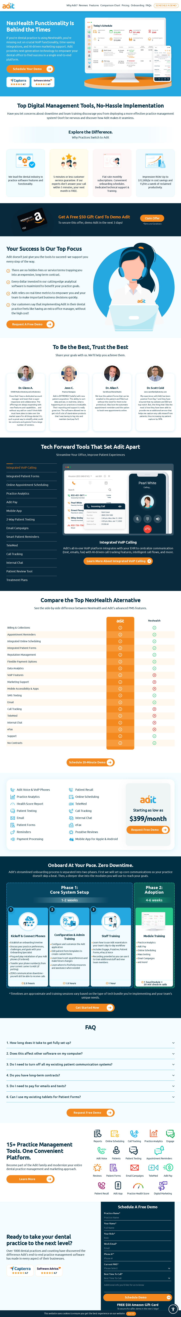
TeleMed (31, 544)
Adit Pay (31, 501)
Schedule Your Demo (27, 69)
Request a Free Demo (27, 324)
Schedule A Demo (166, 5)
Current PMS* (111, 1264)
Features (94, 5)
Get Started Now (87, 1008)
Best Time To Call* (113, 1274)
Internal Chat (31, 562)
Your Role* (109, 1233)
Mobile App (31, 510)
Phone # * (109, 1254)
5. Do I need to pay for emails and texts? (36, 1086)
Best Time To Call (113, 1278)
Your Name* (110, 1223)
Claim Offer (152, 218)
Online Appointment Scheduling (31, 484)
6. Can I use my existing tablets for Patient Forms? (43, 1097)
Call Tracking (31, 553)
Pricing (125, 5)
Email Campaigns (31, 527)
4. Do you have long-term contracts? (33, 1075)
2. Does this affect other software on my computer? (44, 1053)
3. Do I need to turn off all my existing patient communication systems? (59, 1064)
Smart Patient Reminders (31, 536)
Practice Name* (112, 1213)
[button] (173, 1309)
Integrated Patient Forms (31, 475)
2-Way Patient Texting (31, 518)
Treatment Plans (31, 579)
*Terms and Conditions (152, 224)
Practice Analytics (31, 492)
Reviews (83, 5)
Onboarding (137, 5)
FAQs (149, 5)
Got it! (131, 1313)
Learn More (27, 1179)
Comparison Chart (110, 5)
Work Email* (110, 1244)
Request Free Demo (145, 830)
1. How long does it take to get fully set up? (38, 1043)
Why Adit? (72, 5)
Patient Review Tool (31, 570)
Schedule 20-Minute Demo (87, 762)
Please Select (111, 1268)
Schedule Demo (136, 1298)
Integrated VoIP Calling (31, 466)
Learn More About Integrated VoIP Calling (116, 561)
